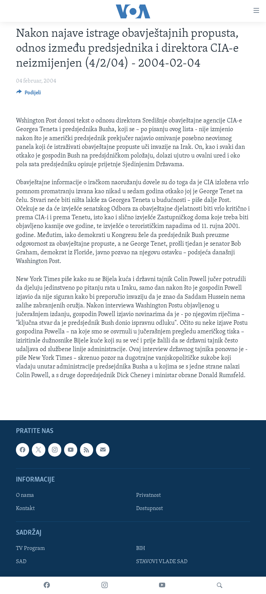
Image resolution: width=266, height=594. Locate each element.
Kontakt (25, 508)
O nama (25, 495)
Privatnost (148, 495)
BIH (140, 548)
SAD (21, 562)
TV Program (30, 548)
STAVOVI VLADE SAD (161, 562)
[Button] (28, 94)
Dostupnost (149, 508)
